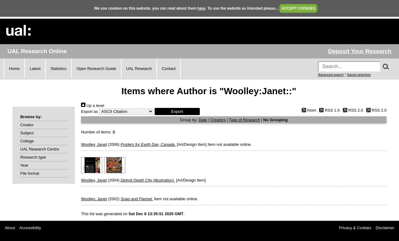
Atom (308, 110)
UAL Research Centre (39, 149)
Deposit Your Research (360, 51)
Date (203, 120)
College (27, 141)
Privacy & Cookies (355, 227)
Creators (218, 120)
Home (14, 68)
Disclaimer (385, 227)
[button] (177, 111)
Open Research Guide (96, 68)
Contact (168, 68)
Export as (89, 111)
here (201, 8)
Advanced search (331, 74)
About (10, 227)
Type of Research (244, 120)
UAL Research (139, 68)
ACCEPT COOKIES (298, 8)
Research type (33, 157)
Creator (27, 125)
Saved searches (359, 74)
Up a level (92, 105)
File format (29, 173)
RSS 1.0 (328, 110)
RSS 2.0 (352, 110)
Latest (35, 68)
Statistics (58, 68)
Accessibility (30, 227)
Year (24, 165)
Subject (27, 133)
